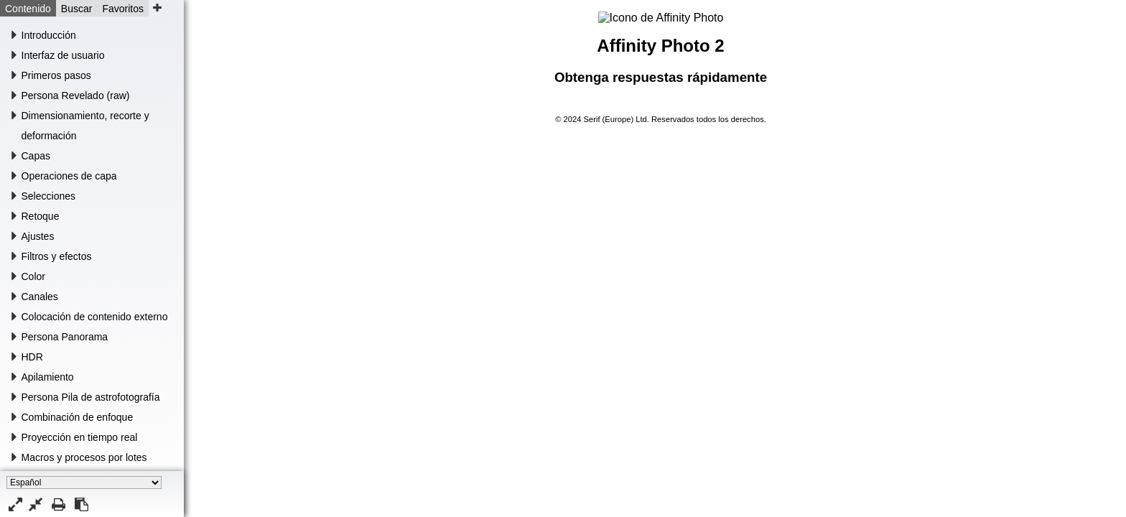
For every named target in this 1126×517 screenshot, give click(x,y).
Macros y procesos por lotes (84, 457)
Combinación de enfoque (78, 417)
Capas (36, 156)
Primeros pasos (56, 75)
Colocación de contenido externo (95, 316)
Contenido (28, 8)
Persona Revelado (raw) (76, 95)
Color (33, 276)
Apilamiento (48, 377)
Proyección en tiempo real (80, 437)
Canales (40, 296)
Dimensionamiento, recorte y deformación (85, 125)
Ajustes (38, 236)
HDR (32, 357)
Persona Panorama (65, 337)
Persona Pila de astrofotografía (91, 397)
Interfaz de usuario (63, 55)
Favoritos (123, 8)
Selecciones (49, 196)
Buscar (77, 8)
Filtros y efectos (57, 256)
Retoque (41, 216)
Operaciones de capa (69, 176)
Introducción (49, 35)
